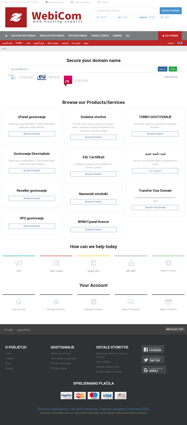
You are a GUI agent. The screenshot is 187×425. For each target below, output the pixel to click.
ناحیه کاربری (7, 43)
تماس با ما (76, 43)
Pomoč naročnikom (80, 2)
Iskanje (102, 2)
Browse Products (32, 134)
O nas (8, 353)
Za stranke (170, 35)
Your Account (18, 304)
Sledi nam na (153, 349)
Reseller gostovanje (52, 35)
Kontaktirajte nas (54, 2)
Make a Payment (168, 304)
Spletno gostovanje (23, 35)
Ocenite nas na (154, 370)
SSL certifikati (103, 361)
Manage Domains (93, 304)
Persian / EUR (175, 329)
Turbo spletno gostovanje (64, 358)
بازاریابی (64, 43)
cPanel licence (100, 35)
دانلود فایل (130, 265)
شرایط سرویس (23, 329)
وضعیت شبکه (52, 43)
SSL (128, 35)
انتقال (172, 69)
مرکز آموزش (39, 43)
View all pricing (171, 77)
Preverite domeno (170, 10)
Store (19, 43)
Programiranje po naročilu (109, 371)
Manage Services (56, 304)
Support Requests (130, 304)
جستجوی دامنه (155, 170)
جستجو (163, 69)
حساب (171, 43)
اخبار (28, 43)
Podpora (9, 358)
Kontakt (9, 368)
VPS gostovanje (77, 35)
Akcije (8, 363)
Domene (117, 35)
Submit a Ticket (168, 265)
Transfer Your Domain (155, 207)
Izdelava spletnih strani (107, 366)
